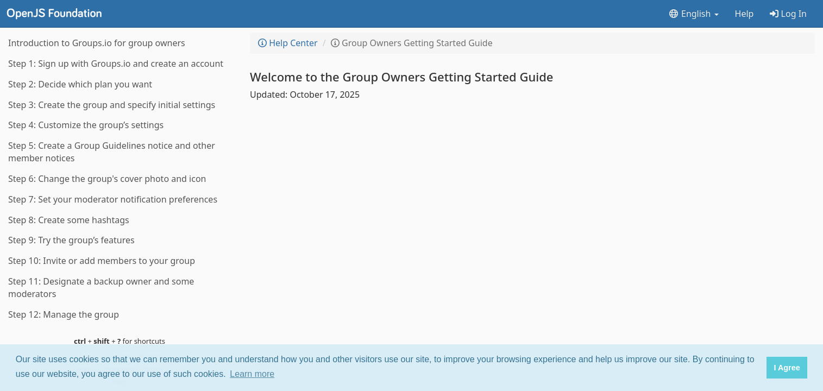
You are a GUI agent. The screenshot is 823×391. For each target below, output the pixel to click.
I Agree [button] (787, 367)
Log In (788, 14)
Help (744, 14)
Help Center (288, 43)
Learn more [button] (252, 374)
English (693, 14)
